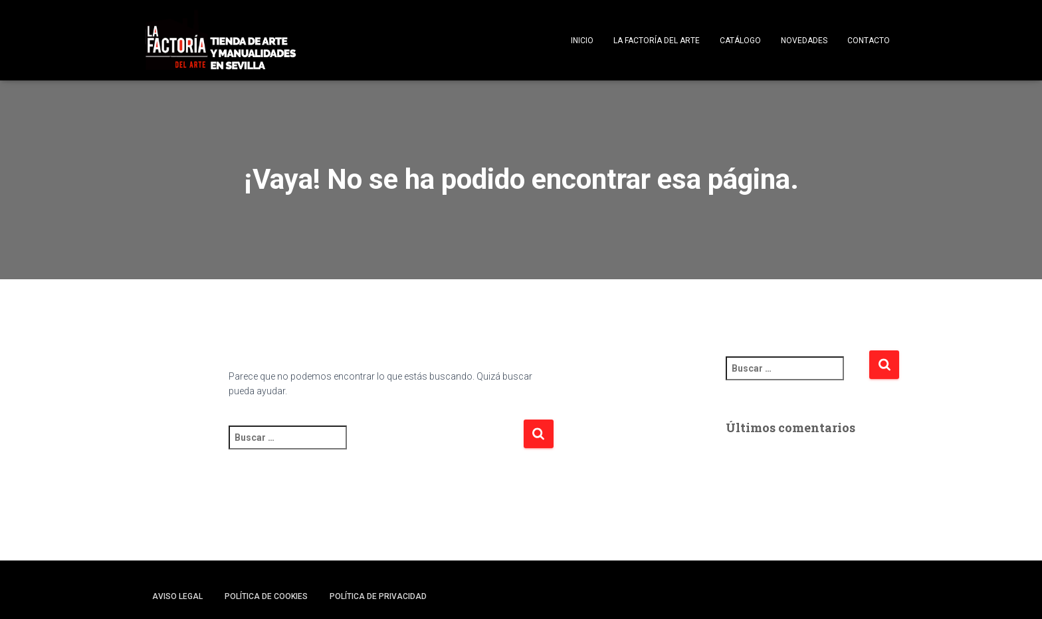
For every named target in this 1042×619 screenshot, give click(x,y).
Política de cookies (266, 596)
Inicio (582, 40)
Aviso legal (177, 596)
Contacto (868, 40)
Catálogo (740, 40)
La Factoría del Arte (656, 40)
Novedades (804, 40)
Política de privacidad (378, 596)
